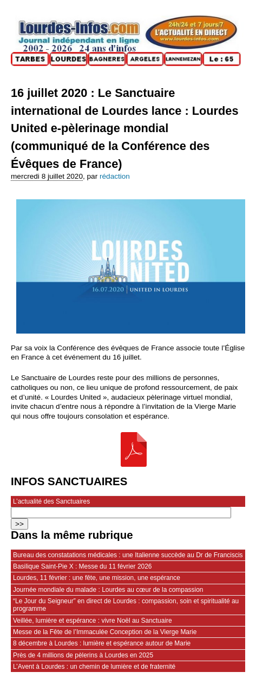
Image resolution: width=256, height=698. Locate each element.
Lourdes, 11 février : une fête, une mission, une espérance (96, 578)
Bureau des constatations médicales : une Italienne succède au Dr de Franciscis (128, 555)
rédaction (115, 176)
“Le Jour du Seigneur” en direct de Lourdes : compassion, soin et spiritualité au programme (126, 604)
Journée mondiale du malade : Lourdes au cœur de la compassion (108, 589)
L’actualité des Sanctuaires (51, 501)
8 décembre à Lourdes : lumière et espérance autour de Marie (102, 643)
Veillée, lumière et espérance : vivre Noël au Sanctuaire (92, 620)
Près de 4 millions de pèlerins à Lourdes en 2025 (83, 655)
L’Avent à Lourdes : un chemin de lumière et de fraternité (94, 666)
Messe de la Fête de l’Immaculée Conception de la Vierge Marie (104, 632)
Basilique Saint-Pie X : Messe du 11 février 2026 (82, 566)
